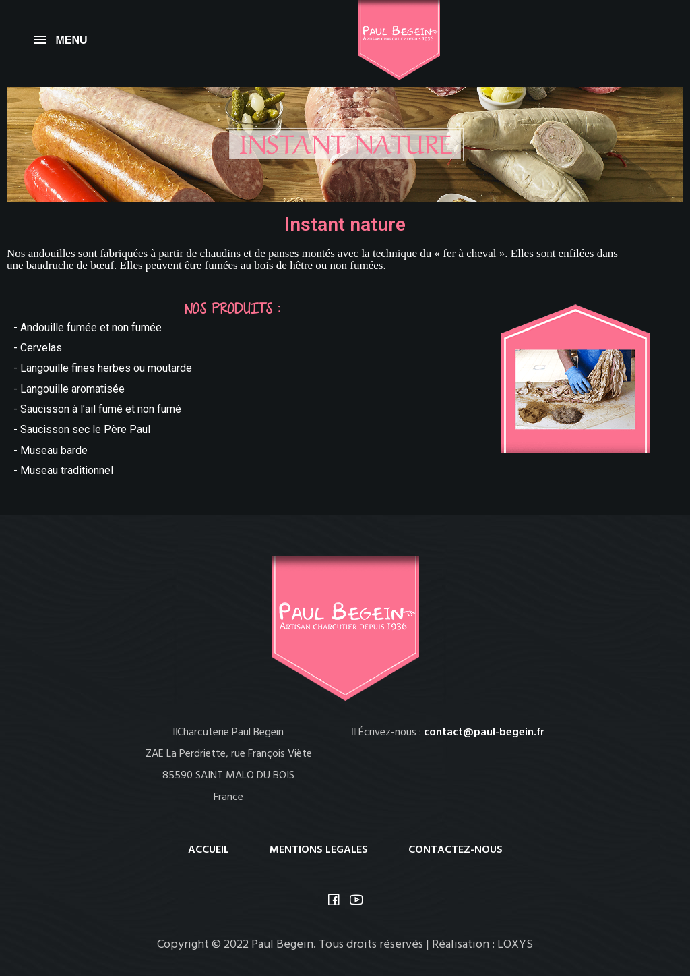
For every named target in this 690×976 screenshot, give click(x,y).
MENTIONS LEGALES (319, 850)
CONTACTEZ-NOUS (455, 850)
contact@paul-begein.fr (484, 732)
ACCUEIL (208, 850)
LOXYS (515, 944)
